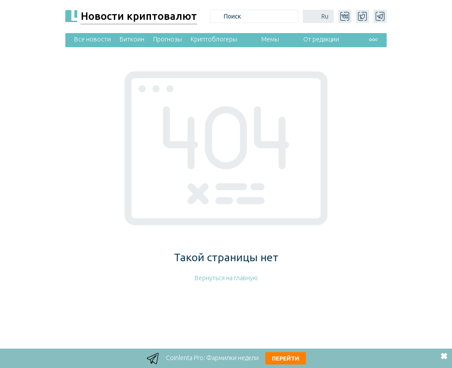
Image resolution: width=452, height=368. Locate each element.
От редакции (321, 39)
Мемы (270, 39)
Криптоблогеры (214, 39)
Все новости (92, 39)
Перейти (285, 358)
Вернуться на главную (226, 278)
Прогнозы (167, 39)
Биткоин (132, 39)
